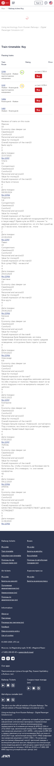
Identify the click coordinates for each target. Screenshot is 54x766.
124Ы (3, 72)
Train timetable (7, 551)
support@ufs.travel (26, 652)
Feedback (46, 3)
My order (5, 547)
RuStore (13, 685)
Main (3, 9)
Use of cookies (7, 635)
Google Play (3, 685)
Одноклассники (8, 658)
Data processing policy (10, 631)
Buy (38, 76)
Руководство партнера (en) (12, 622)
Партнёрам (6, 618)
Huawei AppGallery (8, 685)
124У (3, 85)
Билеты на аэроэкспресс (37, 581)
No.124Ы (5, 195)
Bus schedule (32, 556)
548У (3, 109)
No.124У (5, 158)
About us (4, 614)
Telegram (13, 658)
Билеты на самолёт (9, 581)
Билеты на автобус (34, 551)
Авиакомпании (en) (9, 593)
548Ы (3, 99)
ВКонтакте (3, 658)
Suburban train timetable (11, 556)
